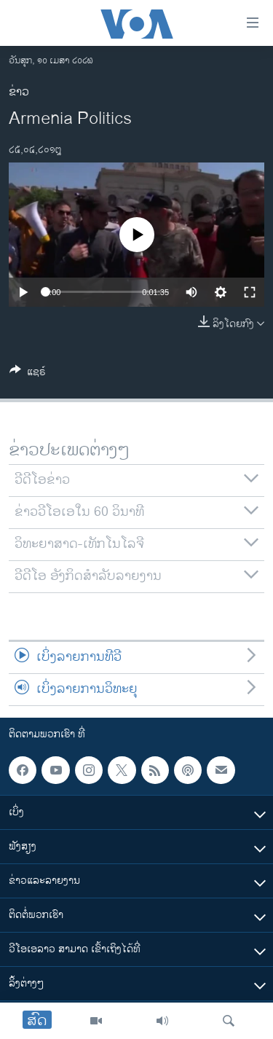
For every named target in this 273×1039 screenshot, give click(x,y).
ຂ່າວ (19, 92)
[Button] (27, 374)
